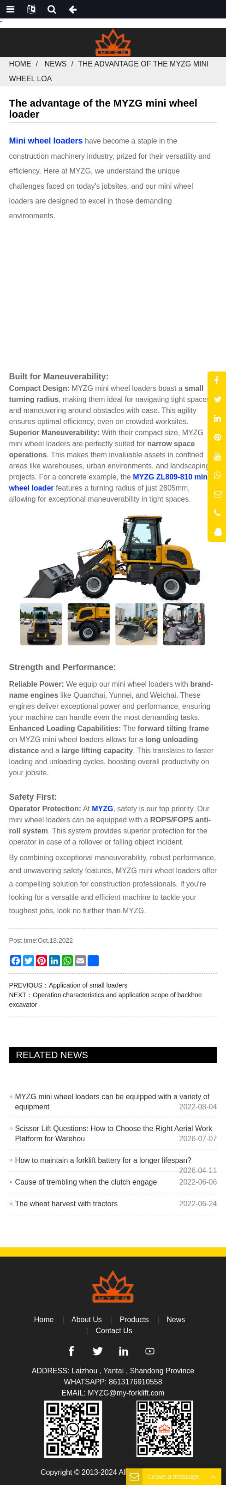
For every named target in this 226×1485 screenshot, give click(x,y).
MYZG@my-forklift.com (126, 1393)
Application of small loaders (88, 985)
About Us (86, 1319)
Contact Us (114, 1331)
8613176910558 (135, 1382)
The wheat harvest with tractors (66, 1204)
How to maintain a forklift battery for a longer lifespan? (103, 1160)
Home (20, 64)
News (56, 64)
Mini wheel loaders (46, 140)
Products (134, 1319)
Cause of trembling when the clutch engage (86, 1182)
